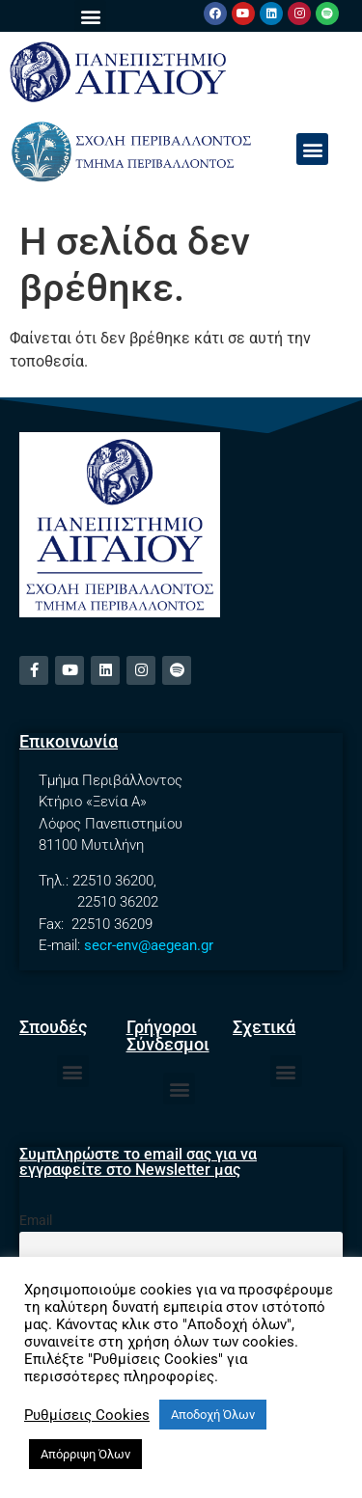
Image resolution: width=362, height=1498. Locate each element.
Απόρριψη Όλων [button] (85, 1454)
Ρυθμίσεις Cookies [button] (87, 1415)
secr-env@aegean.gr (148, 945)
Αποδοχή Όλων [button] (213, 1414)
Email (35, 1220)
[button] (90, 16)
